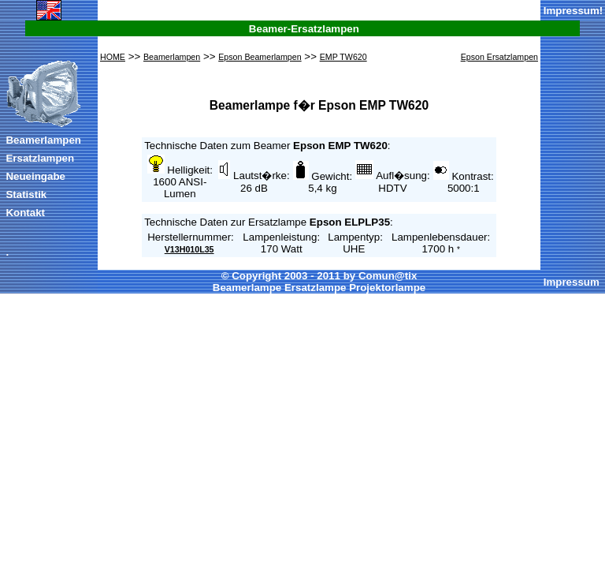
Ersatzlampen (40, 158)
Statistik (26, 194)
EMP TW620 (343, 57)
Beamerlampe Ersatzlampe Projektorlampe (319, 287)
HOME (112, 57)
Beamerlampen (43, 140)
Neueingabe (35, 176)
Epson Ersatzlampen (499, 57)
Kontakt (25, 213)
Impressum (571, 11)
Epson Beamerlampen (259, 57)
